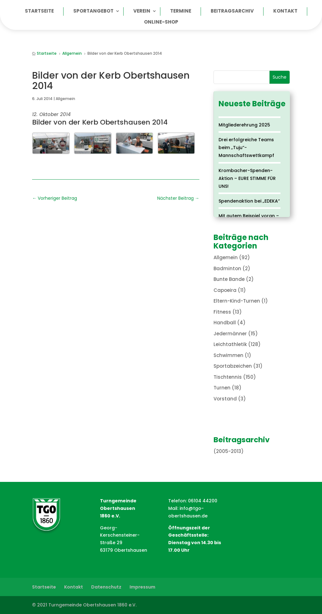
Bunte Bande (229, 279)
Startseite (39, 11)
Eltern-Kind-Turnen (237, 301)
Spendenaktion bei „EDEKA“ (249, 201)
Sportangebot (93, 11)
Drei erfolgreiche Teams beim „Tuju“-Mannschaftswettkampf (246, 148)
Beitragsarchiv (232, 11)
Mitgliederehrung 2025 (244, 125)
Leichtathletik (230, 344)
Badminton (227, 268)
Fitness (222, 312)
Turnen (222, 387)
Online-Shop (161, 22)
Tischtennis (228, 377)
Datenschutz (106, 587)
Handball (225, 322)
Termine (180, 11)
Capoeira (225, 290)
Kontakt (285, 11)
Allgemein (65, 98)
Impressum (142, 587)
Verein (141, 11)
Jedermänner (230, 333)
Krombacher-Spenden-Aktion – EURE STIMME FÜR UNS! (247, 178)
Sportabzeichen (233, 366)
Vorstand (225, 398)
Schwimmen (228, 355)
